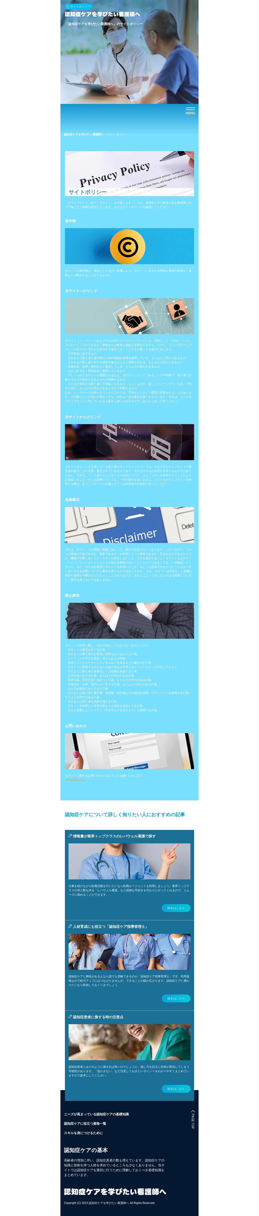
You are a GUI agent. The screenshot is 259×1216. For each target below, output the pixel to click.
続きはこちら (176, 908)
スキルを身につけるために (83, 1133)
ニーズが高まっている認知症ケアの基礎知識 (96, 1114)
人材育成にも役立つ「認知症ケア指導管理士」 (111, 926)
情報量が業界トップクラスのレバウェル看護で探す (114, 836)
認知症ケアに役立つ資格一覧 (85, 1123)
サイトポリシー (80, 6)
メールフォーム (75, 780)
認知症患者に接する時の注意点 (98, 1017)
